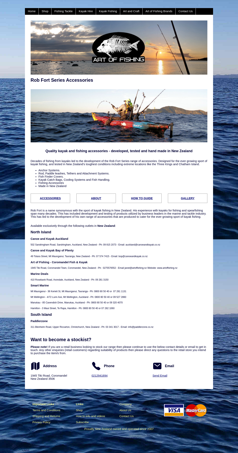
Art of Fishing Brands (159, 11)
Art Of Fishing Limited (125, 438)
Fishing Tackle (63, 11)
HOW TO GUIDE (142, 198)
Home (32, 11)
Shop (45, 11)
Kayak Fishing (108, 11)
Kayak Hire (86, 11)
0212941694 (100, 375)
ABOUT (96, 198)
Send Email (160, 375)
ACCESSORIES (50, 198)
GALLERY (187, 198)
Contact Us (185, 11)
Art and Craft (131, 11)
